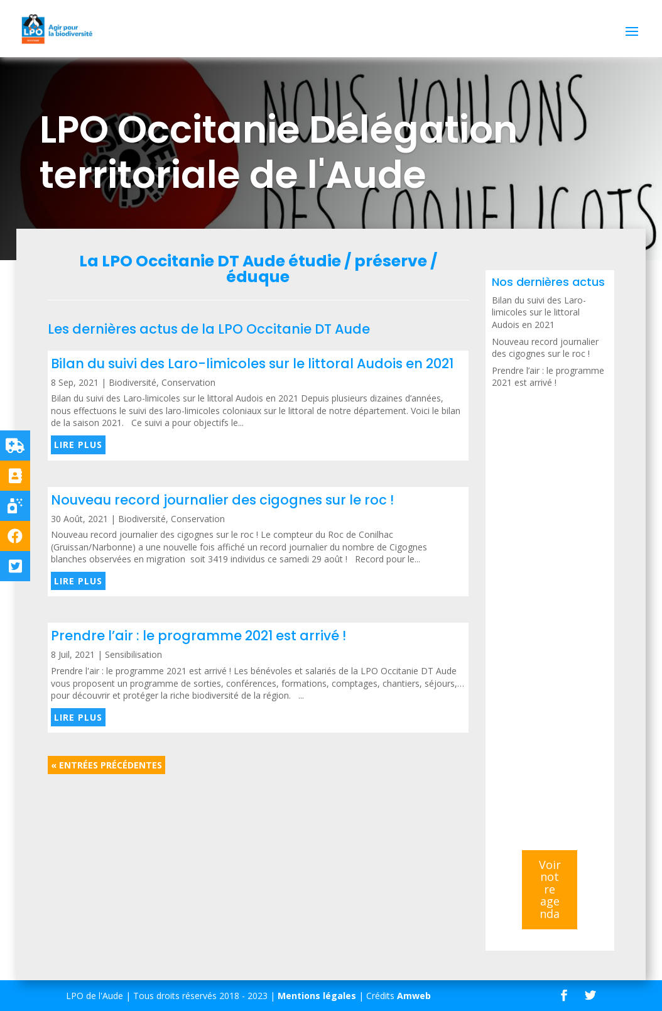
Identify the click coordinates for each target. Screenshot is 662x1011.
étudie (314, 261)
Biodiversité (132, 382)
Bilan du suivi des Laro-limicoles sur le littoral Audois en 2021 (252, 363)
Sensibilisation (133, 654)
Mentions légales (317, 996)
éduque (258, 277)
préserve (390, 261)
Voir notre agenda (550, 889)
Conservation (188, 382)
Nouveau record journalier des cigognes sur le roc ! (222, 500)
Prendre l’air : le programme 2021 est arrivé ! (198, 635)
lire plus (78, 445)
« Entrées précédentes (106, 765)
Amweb (414, 996)
